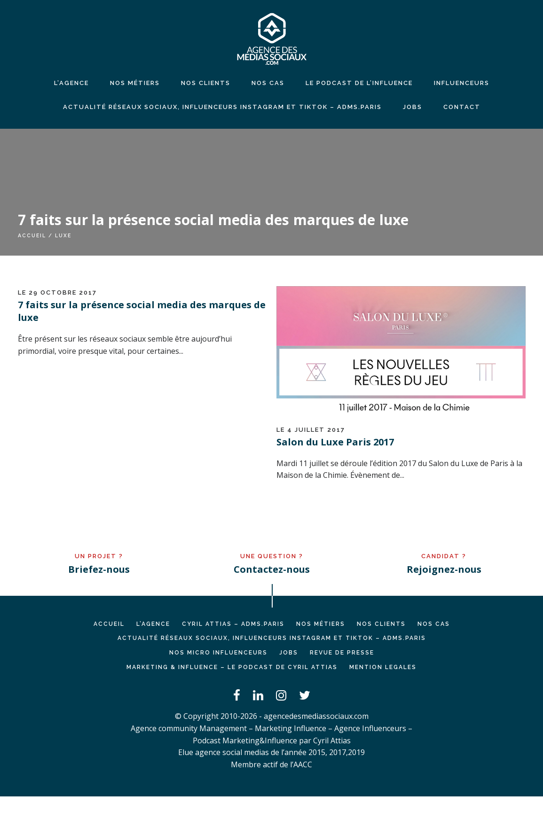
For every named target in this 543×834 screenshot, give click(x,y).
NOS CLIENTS (205, 82)
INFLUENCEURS (461, 82)
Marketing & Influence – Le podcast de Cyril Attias (232, 667)
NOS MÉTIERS (135, 82)
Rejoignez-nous (444, 569)
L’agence (71, 82)
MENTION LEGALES (383, 667)
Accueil (32, 235)
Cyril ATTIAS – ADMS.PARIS (233, 624)
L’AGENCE (153, 624)
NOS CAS (268, 82)
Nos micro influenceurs (218, 652)
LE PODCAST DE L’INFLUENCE (359, 82)
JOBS (412, 106)
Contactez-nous (272, 569)
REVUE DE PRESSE (342, 652)
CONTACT (461, 106)
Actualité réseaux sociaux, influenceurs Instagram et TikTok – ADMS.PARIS (222, 106)
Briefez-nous (99, 569)
